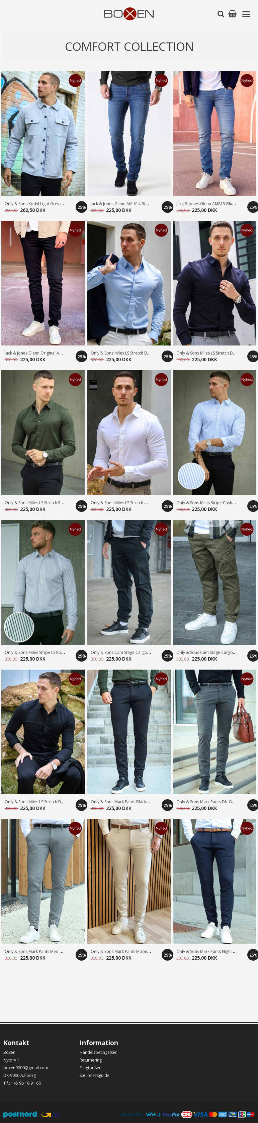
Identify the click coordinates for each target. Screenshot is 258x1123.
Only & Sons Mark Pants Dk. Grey (207, 802)
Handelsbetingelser (98, 1052)
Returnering (91, 1060)
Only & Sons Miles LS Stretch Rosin (37, 503)
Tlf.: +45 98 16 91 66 (22, 1083)
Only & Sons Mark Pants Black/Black (124, 802)
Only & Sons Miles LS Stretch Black (36, 802)
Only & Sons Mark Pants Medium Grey (40, 951)
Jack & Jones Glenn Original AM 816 (38, 353)
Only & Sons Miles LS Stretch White (123, 503)
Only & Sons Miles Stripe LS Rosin (36, 652)
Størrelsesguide (94, 1075)
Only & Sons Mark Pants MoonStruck (125, 951)
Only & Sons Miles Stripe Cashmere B (211, 503)
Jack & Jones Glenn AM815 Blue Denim (212, 203)
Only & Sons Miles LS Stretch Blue (122, 353)
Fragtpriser (90, 1068)
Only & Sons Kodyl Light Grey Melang (39, 203)
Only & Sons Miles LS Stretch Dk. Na (209, 353)
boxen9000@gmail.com (25, 1068)
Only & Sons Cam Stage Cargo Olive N (212, 652)
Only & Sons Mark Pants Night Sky (207, 951)
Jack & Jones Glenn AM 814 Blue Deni (125, 203)
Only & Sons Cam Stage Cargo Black (124, 652)
